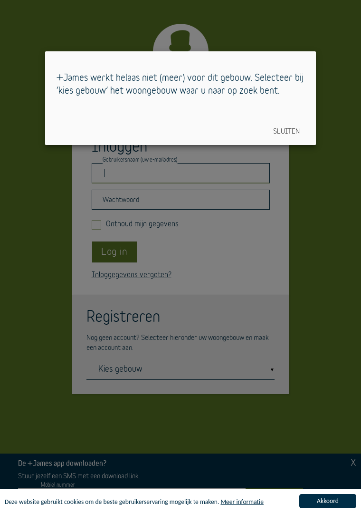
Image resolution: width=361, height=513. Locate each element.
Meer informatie (242, 502)
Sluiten (286, 131)
